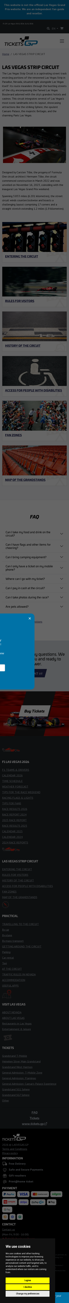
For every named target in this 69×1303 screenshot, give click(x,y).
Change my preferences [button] (27, 1294)
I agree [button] (27, 1280)
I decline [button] (28, 1287)
